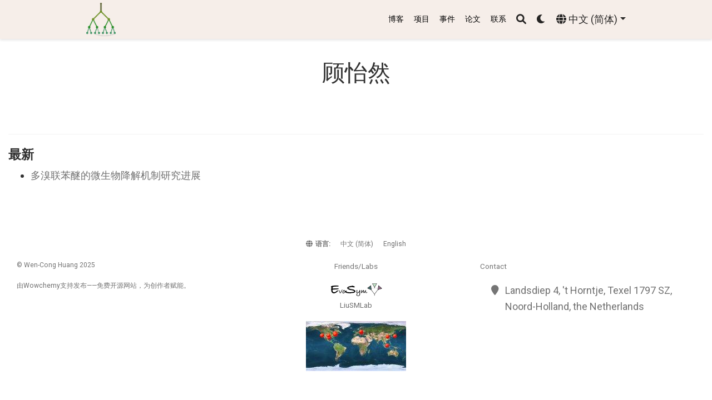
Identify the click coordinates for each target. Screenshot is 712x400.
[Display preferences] (541, 19)
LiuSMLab (356, 305)
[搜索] (521, 19)
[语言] (591, 19)
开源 (116, 285)
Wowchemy (41, 285)
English (394, 244)
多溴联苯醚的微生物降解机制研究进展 (116, 175)
